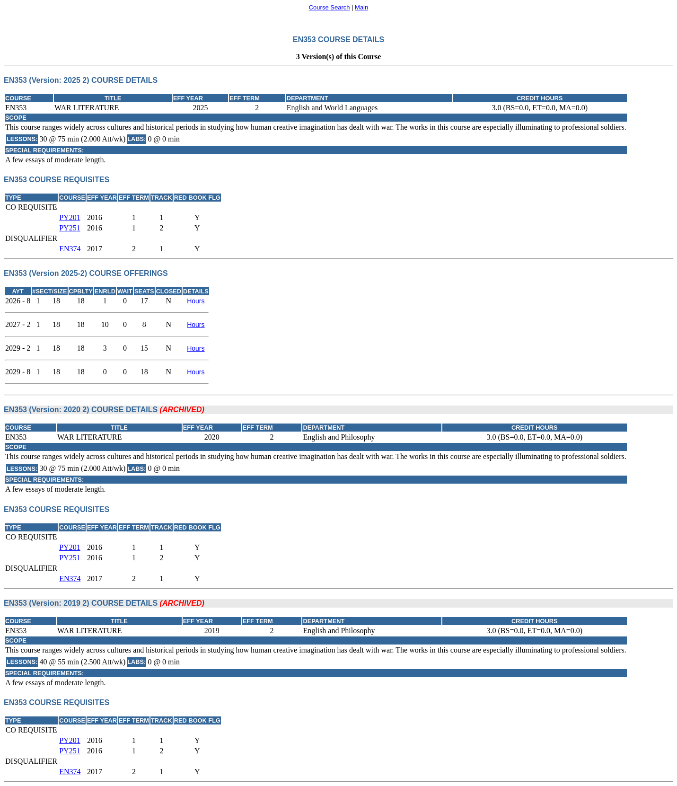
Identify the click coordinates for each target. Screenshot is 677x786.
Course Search (329, 7)
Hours (195, 301)
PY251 (69, 228)
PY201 (69, 217)
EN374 (69, 249)
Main (361, 7)
